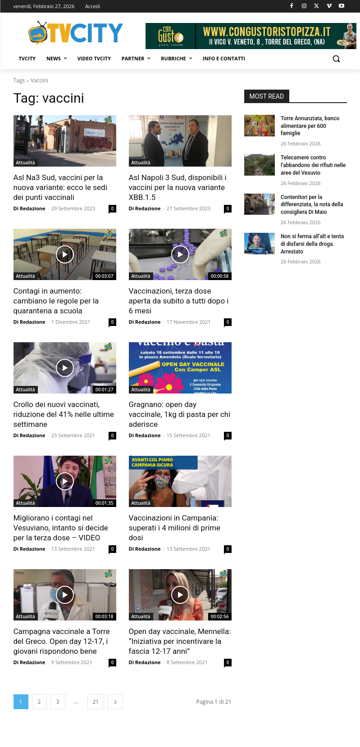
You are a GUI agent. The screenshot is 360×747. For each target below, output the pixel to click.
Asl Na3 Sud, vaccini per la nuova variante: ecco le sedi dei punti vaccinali (60, 187)
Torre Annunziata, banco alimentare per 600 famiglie (310, 126)
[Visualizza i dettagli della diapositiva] (251, 36)
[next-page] (115, 701)
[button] (336, 58)
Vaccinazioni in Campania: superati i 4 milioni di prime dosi (174, 527)
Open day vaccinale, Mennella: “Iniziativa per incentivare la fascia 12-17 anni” (180, 641)
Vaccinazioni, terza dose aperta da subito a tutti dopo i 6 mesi (179, 300)
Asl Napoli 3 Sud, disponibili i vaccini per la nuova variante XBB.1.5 (178, 187)
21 (96, 702)
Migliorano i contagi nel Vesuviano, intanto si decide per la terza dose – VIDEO (61, 527)
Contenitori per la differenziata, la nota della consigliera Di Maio (312, 205)
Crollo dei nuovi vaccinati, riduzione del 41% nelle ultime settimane (64, 414)
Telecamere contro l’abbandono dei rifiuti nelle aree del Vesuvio (313, 165)
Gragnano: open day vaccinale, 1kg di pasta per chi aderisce (180, 414)
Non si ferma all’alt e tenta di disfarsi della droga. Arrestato (312, 244)
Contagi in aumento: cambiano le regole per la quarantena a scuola (56, 300)
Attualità (25, 162)
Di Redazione (30, 208)
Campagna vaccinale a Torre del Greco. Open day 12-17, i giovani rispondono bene (62, 641)
